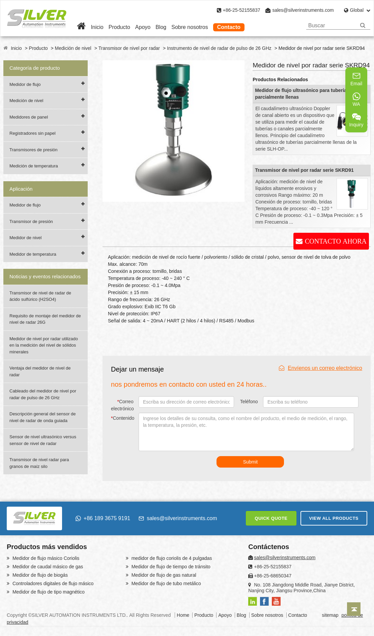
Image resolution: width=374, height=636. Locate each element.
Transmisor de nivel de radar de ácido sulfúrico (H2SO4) (40, 296)
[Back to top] (354, 609)
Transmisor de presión (31, 221)
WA (356, 99)
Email (356, 78)
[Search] (362, 25)
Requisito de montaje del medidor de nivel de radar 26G (45, 319)
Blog (160, 27)
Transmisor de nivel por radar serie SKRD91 (304, 170)
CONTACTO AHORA (336, 241)
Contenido (122, 418)
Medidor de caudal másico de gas (47, 566)
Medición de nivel (73, 48)
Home (183, 615)
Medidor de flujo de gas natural (163, 575)
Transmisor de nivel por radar (129, 48)
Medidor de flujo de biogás (39, 575)
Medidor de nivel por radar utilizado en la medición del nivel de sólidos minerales (43, 345)
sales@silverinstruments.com (303, 10)
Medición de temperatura (33, 165)
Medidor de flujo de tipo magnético (48, 592)
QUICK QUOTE (271, 518)
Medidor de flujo (25, 84)
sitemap (330, 615)
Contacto (228, 27)
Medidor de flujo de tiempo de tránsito (170, 566)
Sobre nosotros (189, 27)
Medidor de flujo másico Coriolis (45, 558)
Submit (250, 462)
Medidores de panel (28, 117)
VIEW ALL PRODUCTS (333, 518)
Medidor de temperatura (32, 254)
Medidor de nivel (25, 237)
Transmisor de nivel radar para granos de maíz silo (39, 463)
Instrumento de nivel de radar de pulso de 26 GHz (219, 48)
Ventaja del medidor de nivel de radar (39, 371)
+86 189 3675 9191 (103, 518)
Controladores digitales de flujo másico (52, 583)
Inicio (97, 27)
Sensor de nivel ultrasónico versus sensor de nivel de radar (42, 440)
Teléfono (249, 401)
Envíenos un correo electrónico (320, 368)
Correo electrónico (122, 405)
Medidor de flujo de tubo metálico (165, 583)
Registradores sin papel (32, 133)
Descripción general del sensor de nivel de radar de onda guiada (42, 417)
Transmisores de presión (33, 149)
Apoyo (142, 27)
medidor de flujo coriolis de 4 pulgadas (171, 558)
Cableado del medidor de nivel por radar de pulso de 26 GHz (42, 394)
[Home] (81, 27)
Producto (119, 27)
